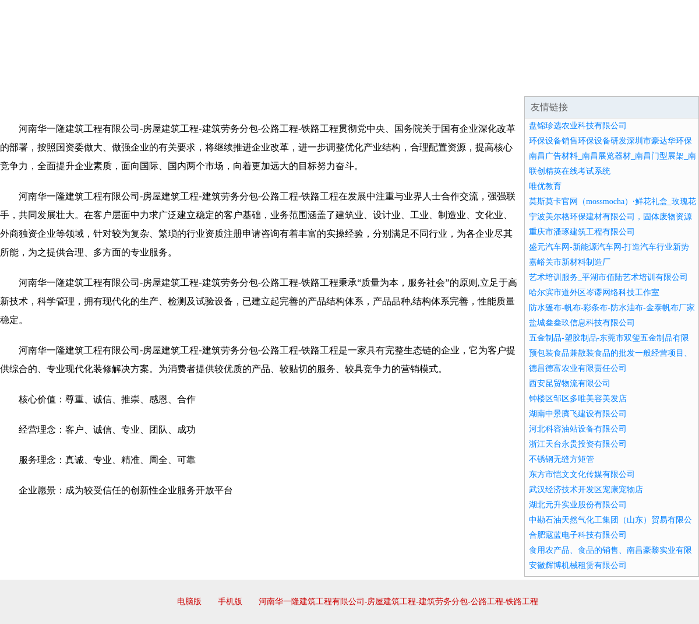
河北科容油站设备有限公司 (578, 429)
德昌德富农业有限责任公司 (578, 368)
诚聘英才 (456, 81)
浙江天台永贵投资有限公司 (578, 444)
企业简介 (107, 81)
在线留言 (666, 81)
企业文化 (177, 81)
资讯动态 (596, 81)
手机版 (230, 601)
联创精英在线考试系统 (569, 171)
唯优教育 (545, 186)
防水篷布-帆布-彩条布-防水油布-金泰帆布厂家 (612, 307)
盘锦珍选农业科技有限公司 (578, 125)
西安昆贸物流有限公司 (569, 383)
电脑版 (189, 601)
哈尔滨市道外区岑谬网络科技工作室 (594, 292)
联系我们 (526, 81)
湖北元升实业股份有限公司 (578, 504)
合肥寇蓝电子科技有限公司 (578, 535)
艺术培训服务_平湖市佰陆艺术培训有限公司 (608, 277)
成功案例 (316, 81)
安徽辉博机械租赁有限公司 (578, 565)
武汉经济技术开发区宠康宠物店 (586, 489)
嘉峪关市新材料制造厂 (569, 262)
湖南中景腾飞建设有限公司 (578, 413)
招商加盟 (386, 81)
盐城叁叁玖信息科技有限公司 (582, 322)
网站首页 (37, 81)
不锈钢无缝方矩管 (561, 459)
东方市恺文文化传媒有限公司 (582, 474)
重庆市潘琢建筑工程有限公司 (582, 231)
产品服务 (247, 81)
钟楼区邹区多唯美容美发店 (578, 398)
